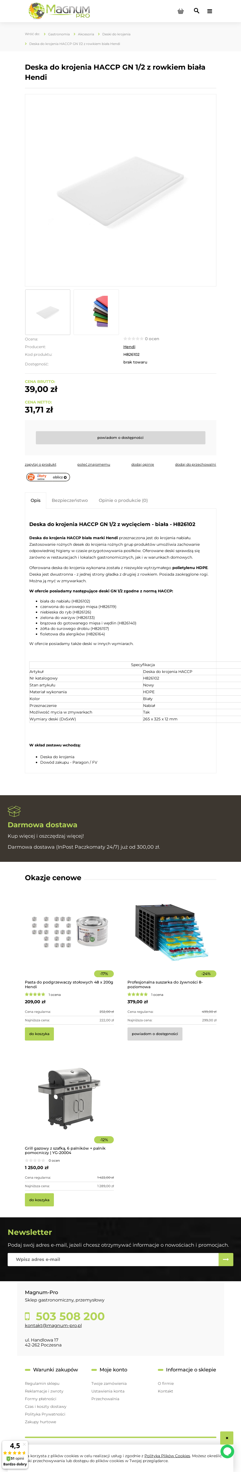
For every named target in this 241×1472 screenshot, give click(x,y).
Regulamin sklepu (42, 1383)
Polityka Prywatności (45, 1414)
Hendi (129, 346)
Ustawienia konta (107, 1391)
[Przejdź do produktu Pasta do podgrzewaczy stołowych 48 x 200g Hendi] (69, 940)
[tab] (35, 500)
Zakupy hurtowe (40, 1421)
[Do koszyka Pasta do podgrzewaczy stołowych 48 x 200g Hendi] (39, 1034)
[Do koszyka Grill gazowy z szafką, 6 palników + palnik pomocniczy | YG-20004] (39, 1199)
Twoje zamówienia (109, 1383)
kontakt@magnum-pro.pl (53, 1325)
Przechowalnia (105, 1398)
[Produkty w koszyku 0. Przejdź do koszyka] (180, 11)
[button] (40, 464)
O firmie (166, 1383)
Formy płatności (40, 1398)
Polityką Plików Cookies (167, 1455)
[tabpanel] (120, 641)
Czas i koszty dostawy (45, 1406)
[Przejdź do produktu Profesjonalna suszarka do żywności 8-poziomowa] (171, 940)
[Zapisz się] (226, 1259)
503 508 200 (69, 1316)
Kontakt (165, 1391)
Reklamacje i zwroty (44, 1391)
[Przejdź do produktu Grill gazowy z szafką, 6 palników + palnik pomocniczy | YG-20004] (69, 1106)
